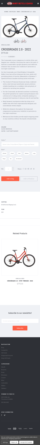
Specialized (5, 45)
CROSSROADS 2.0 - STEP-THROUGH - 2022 (20, 281)
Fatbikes (3, 388)
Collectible (4, 383)
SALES (3, 367)
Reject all (14, 442)
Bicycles (3, 369)
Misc (2, 380)
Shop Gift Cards (5, 358)
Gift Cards (4, 353)
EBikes (3, 385)
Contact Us (4, 350)
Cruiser (3, 377)
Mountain (4, 375)
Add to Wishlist (28, 179)
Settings (5, 442)
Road (2, 372)
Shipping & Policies (7, 355)
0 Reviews (11, 56)
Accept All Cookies (26, 442)
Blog (2, 347)
